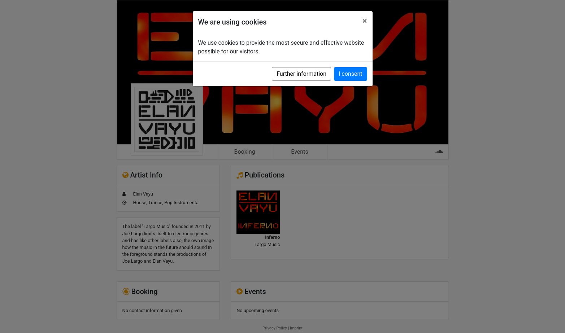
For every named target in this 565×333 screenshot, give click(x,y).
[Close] (365, 21)
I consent (350, 73)
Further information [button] (301, 73)
